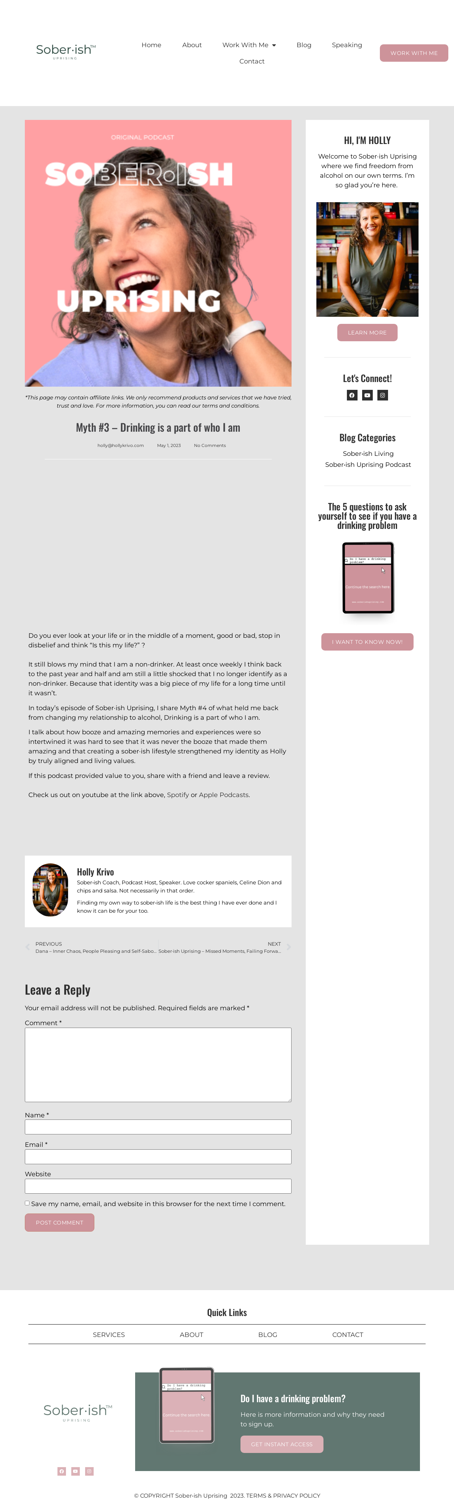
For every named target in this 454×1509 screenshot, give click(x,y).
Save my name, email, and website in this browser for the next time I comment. (158, 1204)
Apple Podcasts (224, 795)
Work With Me (249, 45)
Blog (304, 45)
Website (38, 1174)
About (192, 45)
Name (37, 1115)
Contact (252, 61)
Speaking (347, 45)
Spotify (178, 795)
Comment (43, 1023)
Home (151, 45)
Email (36, 1145)
